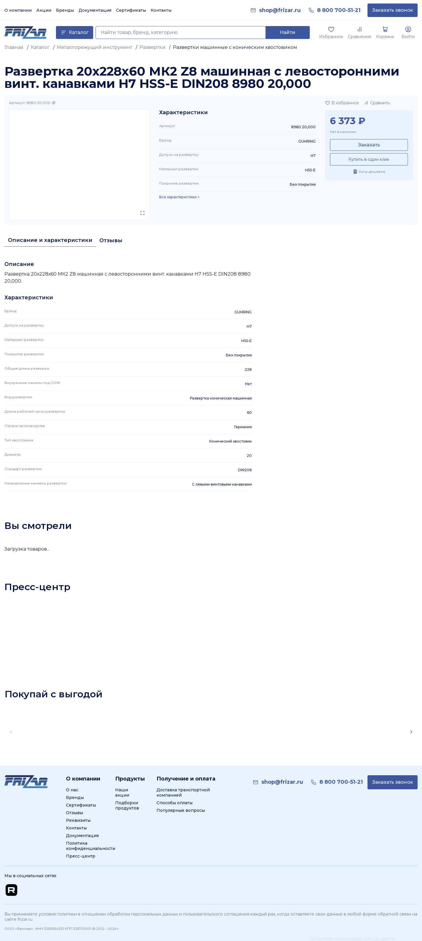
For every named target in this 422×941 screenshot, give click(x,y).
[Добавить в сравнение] (377, 102)
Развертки (152, 47)
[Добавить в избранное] (342, 102)
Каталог (40, 47)
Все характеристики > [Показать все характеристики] (179, 197)
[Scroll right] (411, 732)
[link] (280, 10)
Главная (13, 47)
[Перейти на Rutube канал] (11, 890)
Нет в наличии (343, 131)
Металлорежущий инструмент (94, 47)
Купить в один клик (368, 159)
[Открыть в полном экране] (142, 213)
